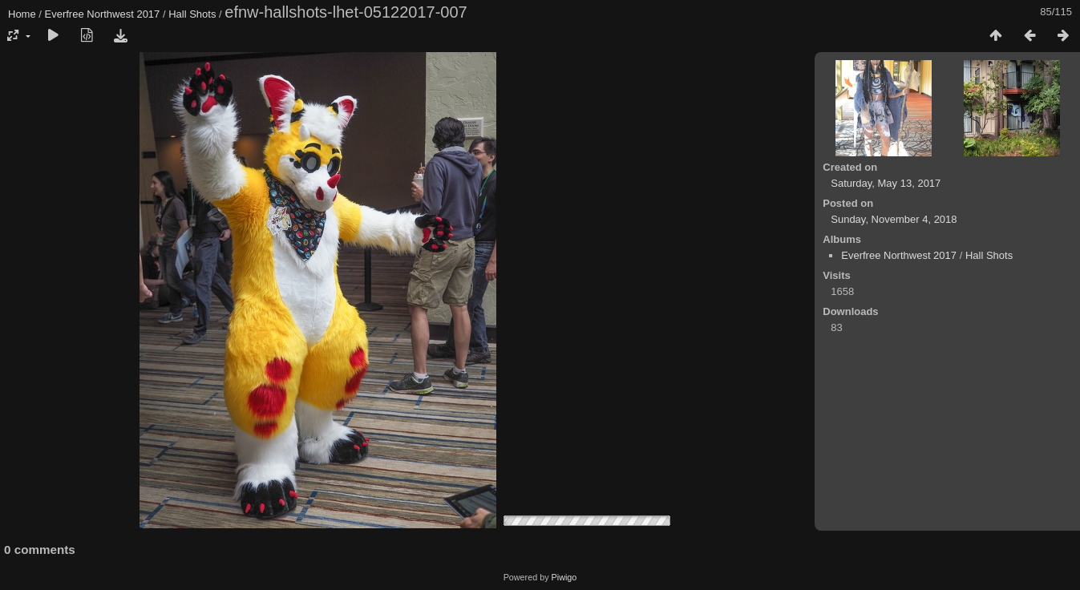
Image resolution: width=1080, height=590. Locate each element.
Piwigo (564, 577)
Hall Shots (192, 14)
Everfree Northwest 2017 (102, 14)
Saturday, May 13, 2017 (885, 183)
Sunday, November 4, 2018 (894, 219)
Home (22, 14)
